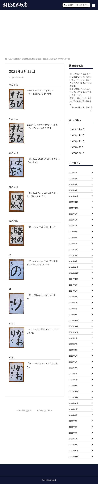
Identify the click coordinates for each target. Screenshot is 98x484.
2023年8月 (73, 344)
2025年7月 (73, 226)
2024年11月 (74, 274)
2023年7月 (73, 350)
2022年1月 (73, 445)
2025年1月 (73, 262)
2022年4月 (73, 433)
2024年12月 (74, 268)
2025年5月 (73, 238)
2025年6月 (73, 232)
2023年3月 (73, 374)
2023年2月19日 (44, 411)
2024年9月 (73, 285)
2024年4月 (73, 297)
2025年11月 (74, 202)
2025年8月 (73, 220)
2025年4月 (73, 244)
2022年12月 (74, 392)
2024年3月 (73, 303)
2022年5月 (73, 427)
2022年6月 (73, 421)
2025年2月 (73, 256)
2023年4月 (73, 368)
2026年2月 (73, 185)
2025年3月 (73, 250)
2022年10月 (74, 404)
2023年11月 (74, 327)
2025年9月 (73, 214)
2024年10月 (74, 279)
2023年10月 (74, 333)
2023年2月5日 (25, 411)
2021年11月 (74, 457)
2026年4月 (73, 173)
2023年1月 (73, 386)
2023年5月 (73, 362)
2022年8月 (73, 410)
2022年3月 (73, 439)
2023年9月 (73, 339)
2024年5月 (73, 291)
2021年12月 (74, 451)
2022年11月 (74, 398)
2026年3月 (73, 179)
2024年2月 (73, 309)
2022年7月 (73, 416)
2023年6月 (73, 356)
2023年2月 (73, 380)
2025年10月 (74, 208)
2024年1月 (73, 315)
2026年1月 (73, 191)
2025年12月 (74, 196)
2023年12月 (74, 321)
